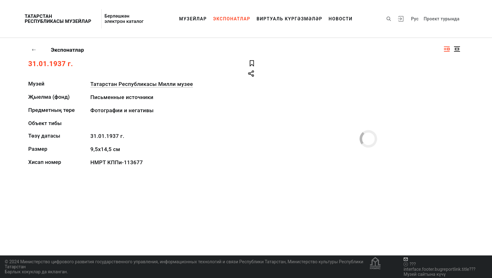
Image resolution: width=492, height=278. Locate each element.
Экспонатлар (231, 18)
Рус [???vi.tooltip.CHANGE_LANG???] (415, 18)
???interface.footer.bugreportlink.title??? (439, 267)
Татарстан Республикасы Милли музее (141, 84)
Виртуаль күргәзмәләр (290, 18)
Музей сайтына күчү (425, 274)
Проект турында (441, 18)
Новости (340, 18)
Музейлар (193, 18)
